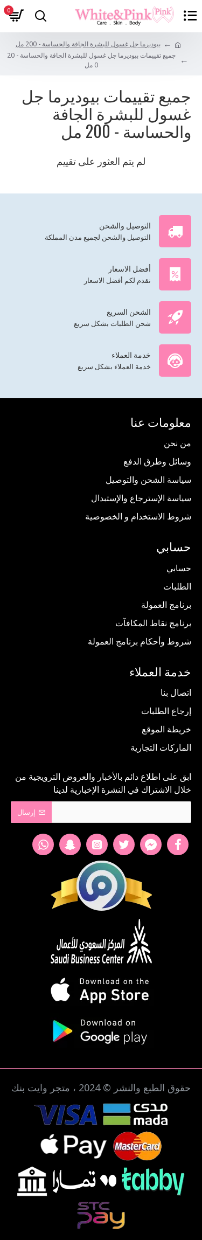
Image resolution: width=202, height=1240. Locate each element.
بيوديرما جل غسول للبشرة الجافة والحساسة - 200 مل (88, 44)
